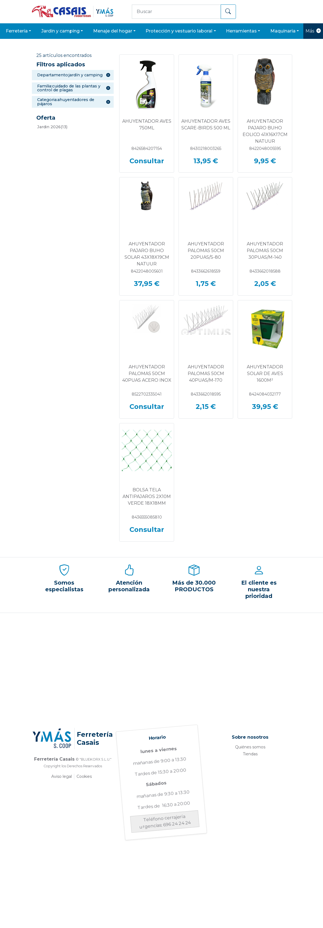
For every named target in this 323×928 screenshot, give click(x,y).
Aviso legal (61, 776)
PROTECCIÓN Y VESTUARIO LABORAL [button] (179, 31)
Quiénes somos (250, 747)
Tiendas (250, 753)
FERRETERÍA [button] (17, 31)
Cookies (84, 776)
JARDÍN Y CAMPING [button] (60, 31)
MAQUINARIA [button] (283, 31)
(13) (52, 126)
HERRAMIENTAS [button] (241, 31)
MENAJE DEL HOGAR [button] (112, 31)
